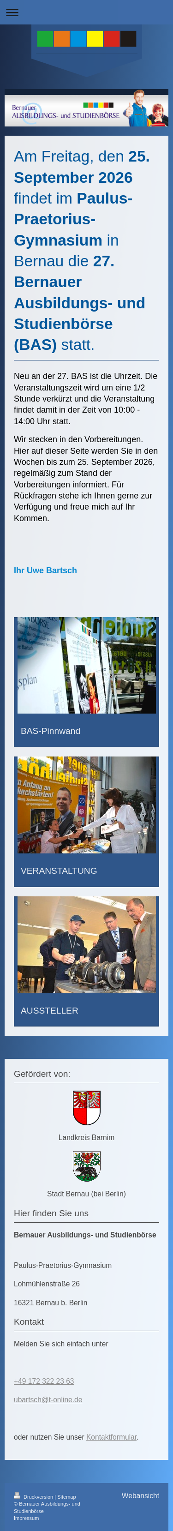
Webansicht (140, 1496)
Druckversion (34, 1497)
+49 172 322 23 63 (44, 1381)
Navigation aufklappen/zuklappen (86, 12)
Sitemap (66, 1497)
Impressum (26, 1518)
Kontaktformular (111, 1437)
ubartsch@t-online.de (48, 1400)
